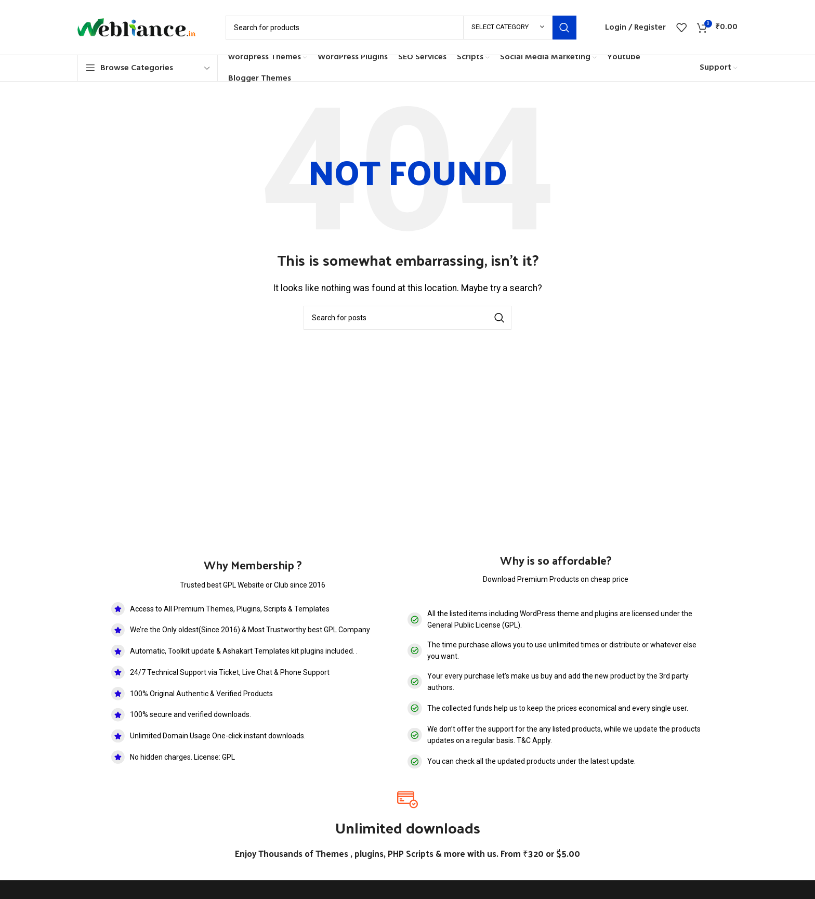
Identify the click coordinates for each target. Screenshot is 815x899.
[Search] (401, 28)
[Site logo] (141, 27)
